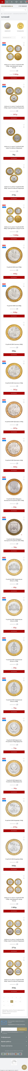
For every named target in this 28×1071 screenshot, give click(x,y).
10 (20, 1001)
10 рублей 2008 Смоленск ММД (14, 344)
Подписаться (22, 1029)
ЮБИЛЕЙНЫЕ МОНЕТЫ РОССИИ (20, 13)
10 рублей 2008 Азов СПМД (14, 267)
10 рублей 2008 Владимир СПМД (14, 820)
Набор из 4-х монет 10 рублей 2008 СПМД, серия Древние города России (14, 899)
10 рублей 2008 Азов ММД (14, 305)
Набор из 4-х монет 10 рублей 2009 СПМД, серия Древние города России (14, 66)
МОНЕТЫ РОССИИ (8, 13)
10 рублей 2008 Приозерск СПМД (14, 421)
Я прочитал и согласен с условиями (13, 1032)
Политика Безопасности (13, 1032)
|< (3, 997)
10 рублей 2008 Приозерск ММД (14, 460)
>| (12, 1005)
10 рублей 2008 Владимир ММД (14, 859)
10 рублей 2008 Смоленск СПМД (14, 383)
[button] (11, 2)
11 (3, 1005)
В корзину (14, 78)
